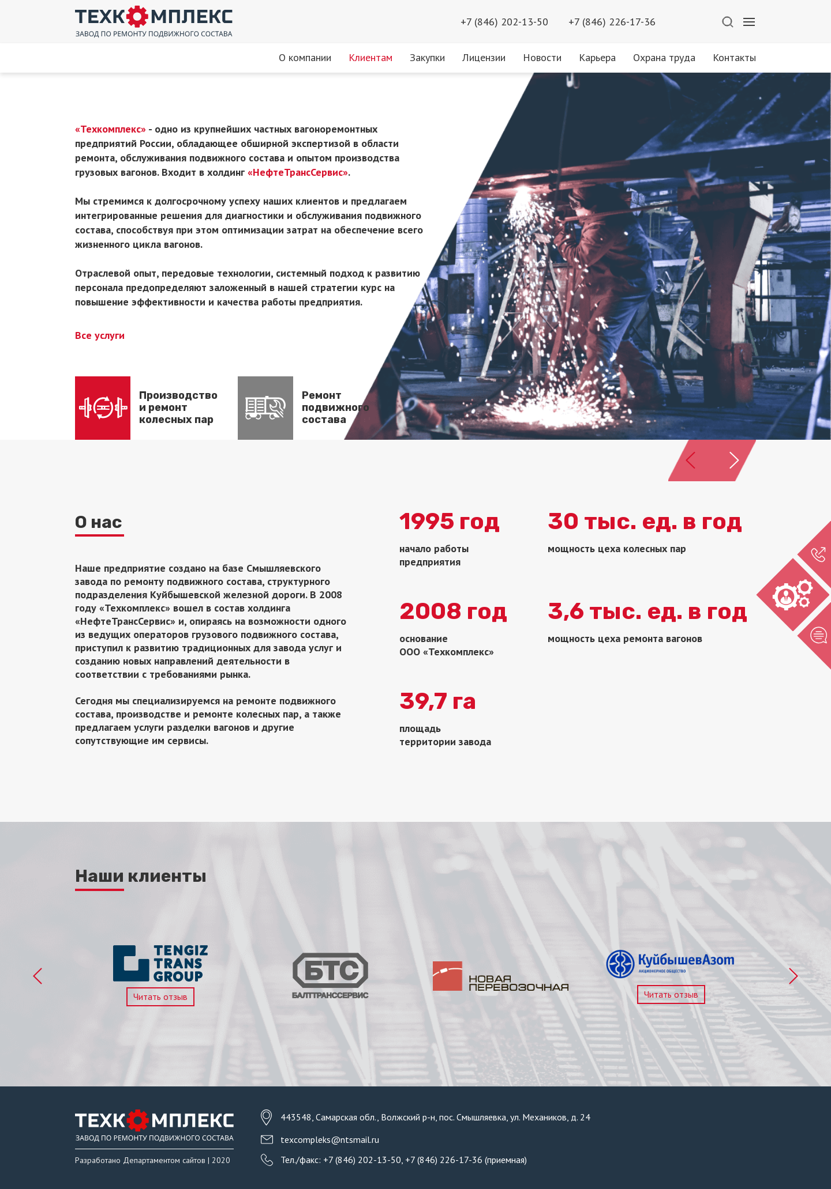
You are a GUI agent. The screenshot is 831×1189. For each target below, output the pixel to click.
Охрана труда (664, 57)
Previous (38, 976)
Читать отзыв (160, 996)
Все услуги (100, 335)
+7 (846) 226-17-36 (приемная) (466, 1159)
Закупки (427, 57)
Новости (542, 57)
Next (792, 976)
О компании (305, 57)
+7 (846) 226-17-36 (612, 21)
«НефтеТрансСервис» (298, 172)
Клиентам (370, 57)
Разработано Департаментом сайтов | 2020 (152, 1160)
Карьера (597, 57)
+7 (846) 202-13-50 (504, 21)
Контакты (734, 57)
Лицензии (484, 57)
